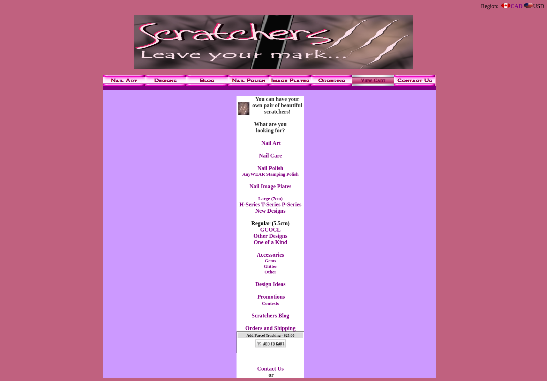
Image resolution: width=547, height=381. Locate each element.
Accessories (270, 255)
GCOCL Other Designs (270, 233)
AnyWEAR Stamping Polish (270, 174)
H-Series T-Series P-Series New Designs (270, 208)
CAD (512, 6)
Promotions (271, 297)
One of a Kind (270, 242)
